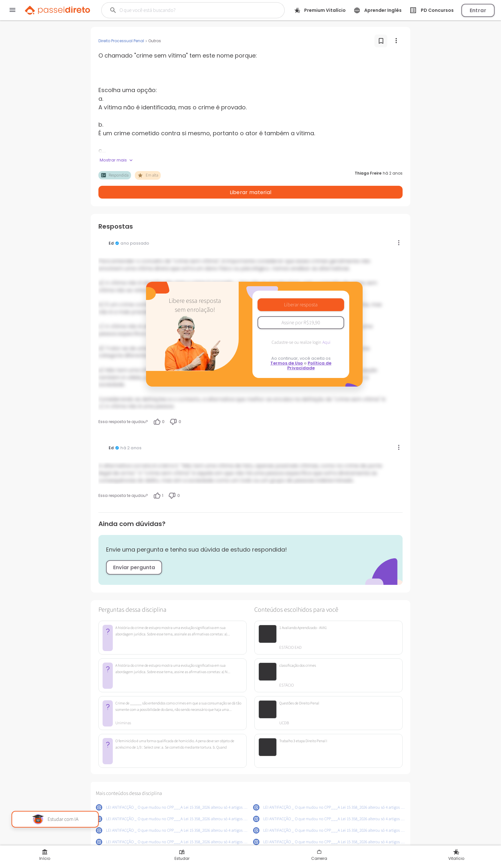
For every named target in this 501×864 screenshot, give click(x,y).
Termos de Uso (286, 346)
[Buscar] (184, 10)
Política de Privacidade (309, 348)
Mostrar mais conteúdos (250, 841)
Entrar (478, 10)
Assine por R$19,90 (300, 306)
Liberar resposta (301, 288)
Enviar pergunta (134, 550)
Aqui (326, 326)
